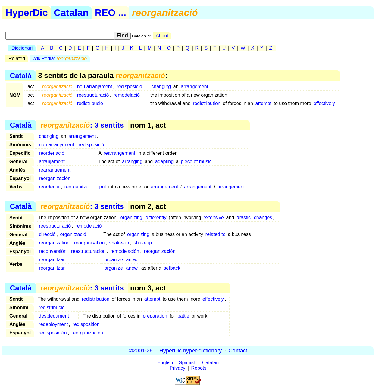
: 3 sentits (82, 125)
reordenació (51, 153)
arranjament (51, 161)
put (102, 186)
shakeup (143, 242)
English (165, 362)
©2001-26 (141, 350)
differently (156, 217)
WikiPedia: (60, 58)
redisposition (86, 324)
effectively (324, 103)
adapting (164, 161)
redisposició (129, 86)
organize (113, 259)
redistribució (90, 103)
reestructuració (93, 95)
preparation (155, 315)
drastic (244, 217)
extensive (213, 217)
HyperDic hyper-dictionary (190, 350)
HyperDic (26, 12)
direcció (47, 234)
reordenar (49, 186)
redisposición (53, 332)
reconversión (53, 251)
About (162, 35)
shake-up (119, 242)
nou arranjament (94, 86)
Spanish (187, 362)
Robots (199, 368)
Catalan (71, 12)
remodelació (127, 95)
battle (183, 315)
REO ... (110, 12)
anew (132, 259)
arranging (132, 161)
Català (21, 75)
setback (172, 268)
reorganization (54, 242)
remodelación (124, 251)
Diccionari (22, 48)
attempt (263, 103)
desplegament (54, 315)
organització (73, 234)
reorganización (54, 178)
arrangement (194, 86)
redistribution (207, 103)
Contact (237, 350)
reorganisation (89, 242)
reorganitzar (77, 186)
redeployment (53, 324)
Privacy (177, 368)
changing (161, 86)
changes (263, 217)
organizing (131, 217)
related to (215, 234)
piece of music (196, 161)
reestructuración (88, 251)
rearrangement (119, 153)
